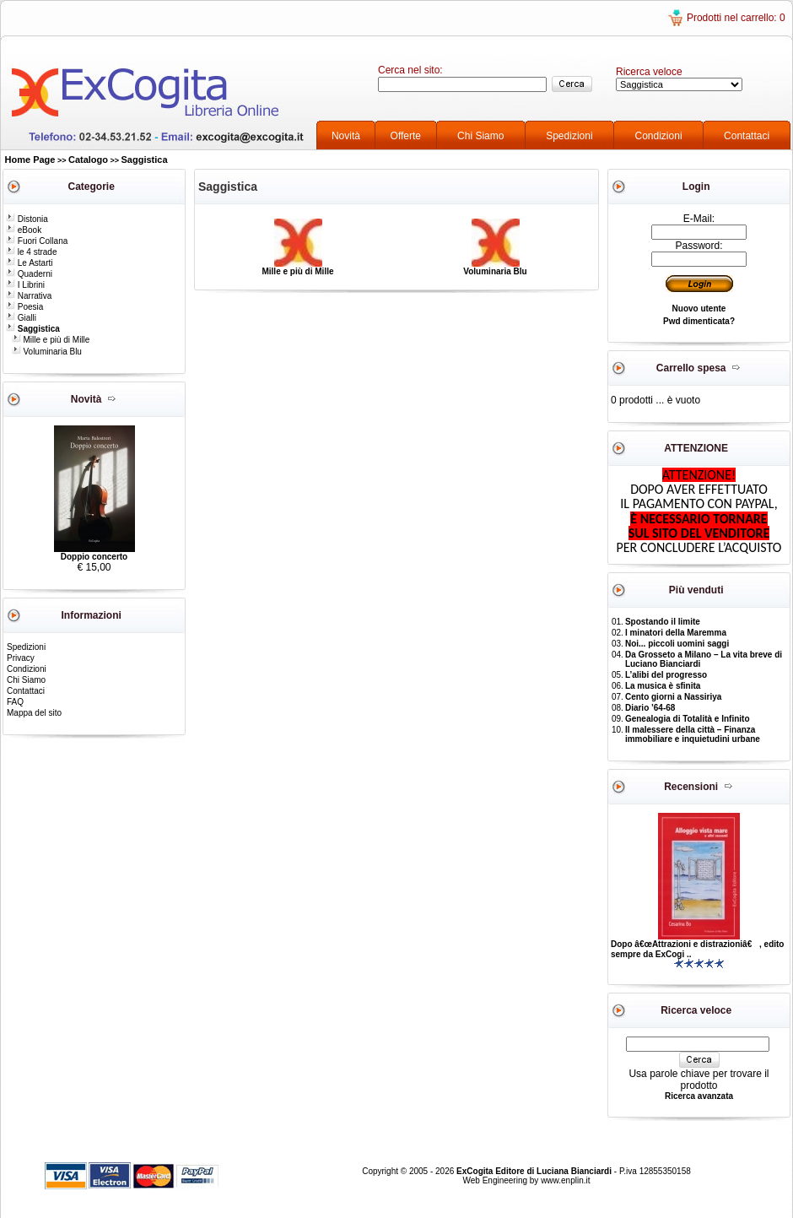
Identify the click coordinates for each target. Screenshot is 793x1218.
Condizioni (658, 136)
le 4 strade (31, 252)
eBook (23, 230)
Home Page (30, 159)
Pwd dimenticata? (699, 321)
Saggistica (144, 159)
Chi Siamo (480, 136)
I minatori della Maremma (675, 632)
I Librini (25, 285)
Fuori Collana (36, 241)
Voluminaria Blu (47, 351)
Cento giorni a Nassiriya (673, 696)
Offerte (406, 136)
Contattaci (746, 136)
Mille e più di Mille (51, 339)
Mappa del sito (34, 712)
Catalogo (88, 159)
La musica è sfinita (662, 685)
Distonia (27, 219)
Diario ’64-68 (650, 707)
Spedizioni (569, 136)
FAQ (15, 701)
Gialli (21, 317)
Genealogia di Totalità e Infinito (687, 718)
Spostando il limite (662, 621)
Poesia (24, 306)
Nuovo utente (699, 308)
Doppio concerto (94, 556)
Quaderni (29, 274)
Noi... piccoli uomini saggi (677, 643)
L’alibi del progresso (666, 674)
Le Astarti (29, 263)
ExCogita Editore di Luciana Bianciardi (535, 1171)
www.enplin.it (565, 1180)
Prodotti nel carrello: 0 (736, 18)
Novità (346, 136)
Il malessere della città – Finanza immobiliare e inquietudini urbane (692, 734)
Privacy (21, 658)
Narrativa (28, 295)
